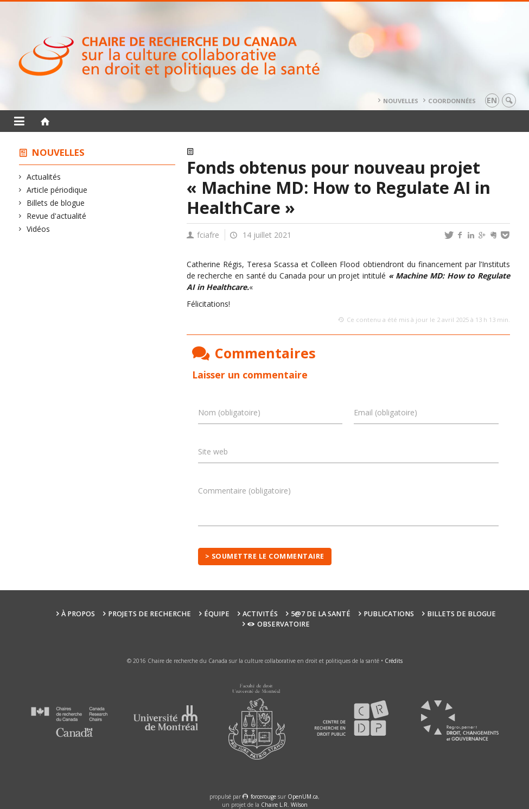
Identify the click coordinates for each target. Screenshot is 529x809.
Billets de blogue (56, 203)
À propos (78, 613)
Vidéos (38, 229)
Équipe (217, 613)
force (263, 796)
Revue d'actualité (56, 216)
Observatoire (278, 624)
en (492, 100)
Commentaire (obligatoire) (244, 490)
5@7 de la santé (320, 613)
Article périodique (57, 190)
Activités (260, 613)
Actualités (44, 177)
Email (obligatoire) (385, 412)
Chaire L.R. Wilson (284, 804)
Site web (213, 451)
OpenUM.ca (303, 796)
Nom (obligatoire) (229, 412)
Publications (389, 613)
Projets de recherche (149, 613)
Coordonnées (452, 101)
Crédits (394, 661)
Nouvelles (400, 101)
